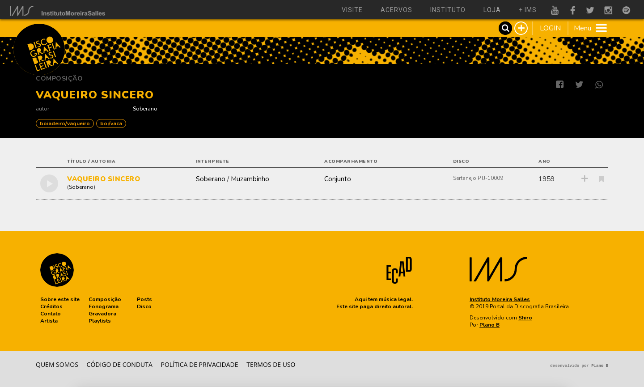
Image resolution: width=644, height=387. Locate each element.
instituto (448, 9)
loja (492, 9)
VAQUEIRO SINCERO (103, 178)
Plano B (489, 324)
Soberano (145, 108)
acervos (396, 9)
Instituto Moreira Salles (500, 299)
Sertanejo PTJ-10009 (478, 178)
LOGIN (550, 28)
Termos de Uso (270, 364)
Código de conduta (120, 364)
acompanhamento (350, 161)
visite (352, 9)
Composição (59, 78)
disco (461, 161)
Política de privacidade (199, 364)
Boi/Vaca (111, 123)
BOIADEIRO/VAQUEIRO (65, 123)
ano (544, 161)
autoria (103, 161)
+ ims (528, 9)
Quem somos (57, 364)
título (76, 161)
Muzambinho (250, 178)
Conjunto (337, 178)
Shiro (525, 317)
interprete (212, 161)
